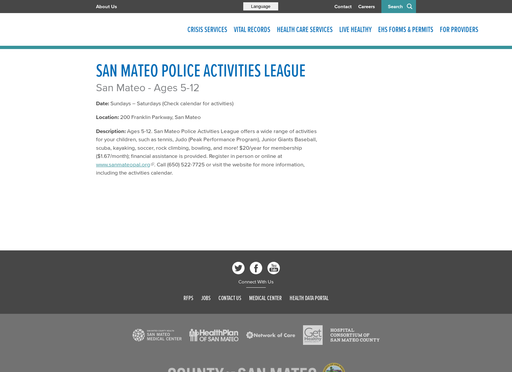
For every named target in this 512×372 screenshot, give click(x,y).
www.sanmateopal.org (123, 164)
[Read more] (157, 335)
